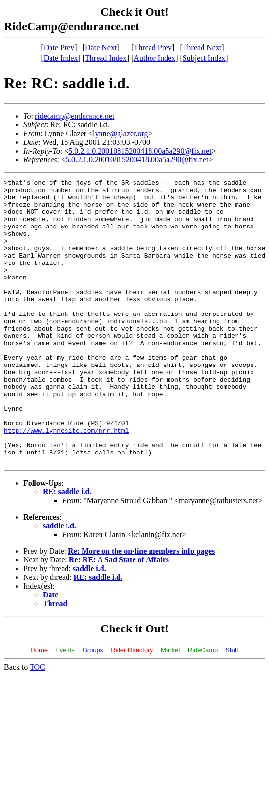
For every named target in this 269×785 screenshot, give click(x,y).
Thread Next (202, 47)
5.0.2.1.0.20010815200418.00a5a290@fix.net (139, 151)
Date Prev (59, 47)
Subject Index (204, 58)
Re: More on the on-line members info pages (141, 608)
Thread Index (106, 58)
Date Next (101, 47)
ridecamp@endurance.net (75, 116)
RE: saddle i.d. (67, 548)
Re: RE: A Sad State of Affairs (119, 616)
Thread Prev (153, 47)
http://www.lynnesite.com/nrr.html (66, 481)
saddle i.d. (59, 582)
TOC (37, 724)
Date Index (61, 58)
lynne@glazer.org (120, 133)
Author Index (154, 58)
